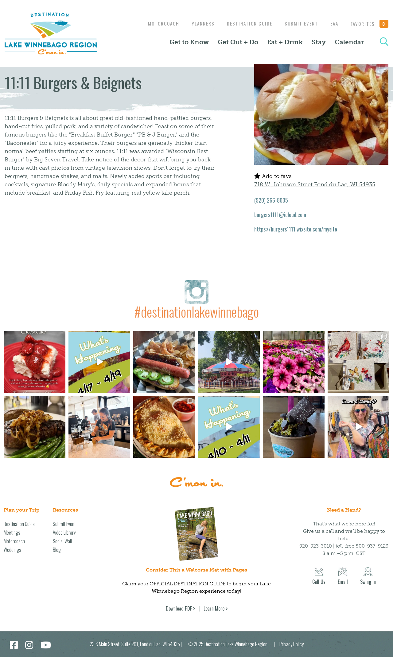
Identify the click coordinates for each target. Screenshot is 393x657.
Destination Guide (245, 23)
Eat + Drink (285, 42)
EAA (333, 23)
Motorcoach (156, 23)
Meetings (12, 532)
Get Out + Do (238, 42)
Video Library (64, 532)
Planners (196, 23)
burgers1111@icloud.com (280, 215)
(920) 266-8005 (271, 200)
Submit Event (298, 23)
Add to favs (272, 176)
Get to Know (189, 42)
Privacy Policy (291, 644)
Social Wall (62, 541)
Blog (57, 549)
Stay (319, 42)
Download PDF (179, 608)
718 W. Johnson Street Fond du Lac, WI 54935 (314, 184)
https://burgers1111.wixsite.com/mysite (295, 229)
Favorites (370, 23)
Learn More (214, 608)
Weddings (12, 549)
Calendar (349, 42)
